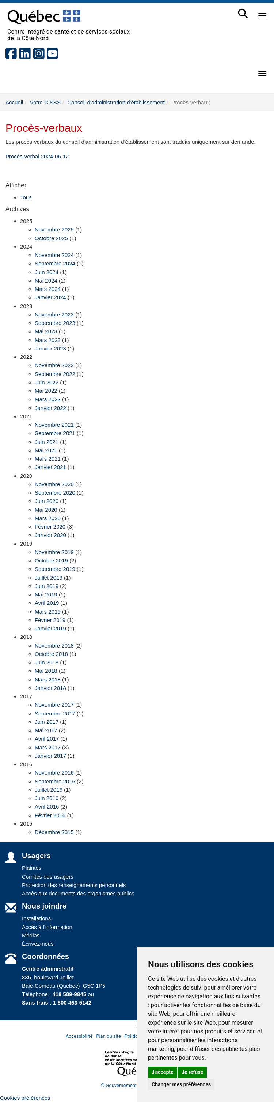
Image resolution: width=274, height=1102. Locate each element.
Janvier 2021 (50, 467)
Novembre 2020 (54, 484)
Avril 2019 (47, 603)
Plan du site (108, 1036)
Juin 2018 (46, 662)
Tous (26, 197)
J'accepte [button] (163, 1072)
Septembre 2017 (55, 713)
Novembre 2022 (54, 365)
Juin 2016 (46, 798)
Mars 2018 (48, 679)
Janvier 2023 (50, 348)
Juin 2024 (46, 272)
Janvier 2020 (50, 535)
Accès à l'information (47, 927)
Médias (30, 935)
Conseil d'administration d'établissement (116, 102)
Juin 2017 (46, 722)
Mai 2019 (46, 594)
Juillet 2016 (48, 790)
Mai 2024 (46, 280)
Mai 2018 (46, 671)
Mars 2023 (48, 340)
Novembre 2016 (54, 772)
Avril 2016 (47, 806)
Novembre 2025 (54, 229)
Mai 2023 (46, 331)
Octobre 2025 (51, 238)
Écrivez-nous (38, 944)
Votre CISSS (45, 102)
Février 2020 (50, 526)
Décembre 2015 (54, 832)
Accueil (14, 102)
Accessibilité (79, 1036)
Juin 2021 (46, 442)
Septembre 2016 (55, 781)
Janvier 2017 (50, 756)
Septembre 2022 (55, 374)
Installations (36, 918)
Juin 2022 (46, 382)
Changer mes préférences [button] (181, 1084)
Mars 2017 (48, 747)
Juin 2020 (46, 501)
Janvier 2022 (50, 408)
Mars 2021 (48, 459)
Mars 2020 (48, 518)
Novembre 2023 (54, 314)
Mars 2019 (48, 611)
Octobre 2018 (51, 654)
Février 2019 (50, 620)
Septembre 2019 (55, 569)
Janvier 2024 (50, 297)
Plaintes (31, 868)
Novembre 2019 (54, 552)
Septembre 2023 (55, 323)
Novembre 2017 (54, 705)
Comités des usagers (47, 876)
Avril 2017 (47, 739)
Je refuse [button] (192, 1072)
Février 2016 (50, 815)
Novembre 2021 (54, 425)
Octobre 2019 (51, 560)
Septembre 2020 (55, 492)
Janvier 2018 (50, 688)
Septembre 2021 (55, 433)
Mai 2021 (46, 450)
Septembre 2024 (55, 263)
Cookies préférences (25, 1098)
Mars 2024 (48, 289)
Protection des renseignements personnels (74, 885)
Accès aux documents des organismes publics (78, 893)
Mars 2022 (48, 399)
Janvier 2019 (50, 628)
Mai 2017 (46, 730)
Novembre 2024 (54, 255)
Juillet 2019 (48, 578)
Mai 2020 (46, 510)
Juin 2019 (46, 586)
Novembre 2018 (54, 645)
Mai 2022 (46, 391)
